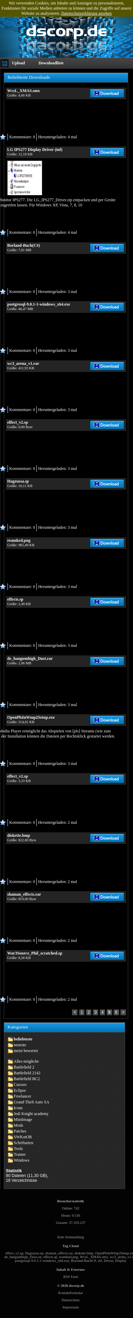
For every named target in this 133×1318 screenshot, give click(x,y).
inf (100, 1261)
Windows (22, 1160)
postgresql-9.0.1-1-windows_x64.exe (42, 1261)
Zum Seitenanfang (70, 1237)
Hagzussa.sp (34, 1253)
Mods (18, 1125)
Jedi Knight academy (31, 1113)
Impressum (71, 1307)
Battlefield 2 (24, 1067)
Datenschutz (71, 1300)
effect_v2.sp (14, 1253)
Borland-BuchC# (83, 1261)
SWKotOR (23, 1137)
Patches (20, 1131)
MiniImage (23, 1119)
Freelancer (22, 1096)
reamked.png (68, 1257)
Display (120, 1261)
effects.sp (50, 1257)
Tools (18, 1148)
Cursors (20, 1084)
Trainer (20, 1154)
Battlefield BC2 (27, 1078)
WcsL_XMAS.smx (94, 1257)
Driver (108, 1261)
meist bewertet (26, 1050)
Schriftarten (23, 1142)
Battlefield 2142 (27, 1073)
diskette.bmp (84, 1253)
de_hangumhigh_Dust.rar (23, 1257)
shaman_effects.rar (59, 1253)
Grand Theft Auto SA (31, 1102)
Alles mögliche (26, 1061)
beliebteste (23, 1039)
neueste (20, 1044)
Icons (18, 1107)
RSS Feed (70, 1277)
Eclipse (20, 1090)
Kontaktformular (70, 1293)
